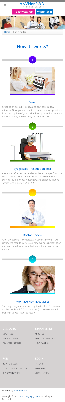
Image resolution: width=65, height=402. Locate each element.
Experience (8, 334)
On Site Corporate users (15, 368)
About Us (39, 334)
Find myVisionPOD (23, 12)
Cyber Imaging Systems (29, 396)
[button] (5, 4)
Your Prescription (12, 343)
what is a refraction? (45, 338)
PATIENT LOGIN (44, 12)
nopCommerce (21, 390)
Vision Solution (10, 338)
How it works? (42, 343)
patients (39, 364)
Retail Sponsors (11, 364)
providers (40, 368)
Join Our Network (11, 373)
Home (7, 32)
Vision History (42, 373)
